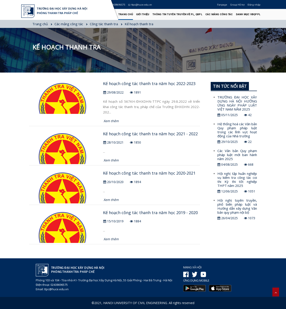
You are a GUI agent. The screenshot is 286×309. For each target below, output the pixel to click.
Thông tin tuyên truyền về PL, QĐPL (177, 14)
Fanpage (222, 4)
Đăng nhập (254, 4)
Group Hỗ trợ (237, 4)
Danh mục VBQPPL (248, 14)
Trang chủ (125, 14)
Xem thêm (111, 121)
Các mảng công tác (219, 14)
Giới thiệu (142, 14)
